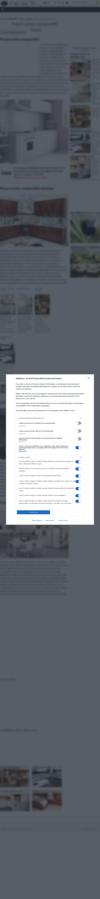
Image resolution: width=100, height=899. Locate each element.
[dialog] (50, 449)
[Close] (89, 378)
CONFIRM (33, 512)
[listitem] (50, 418)
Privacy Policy (63, 520)
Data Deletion (37, 520)
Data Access (49, 520)
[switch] (78, 423)
